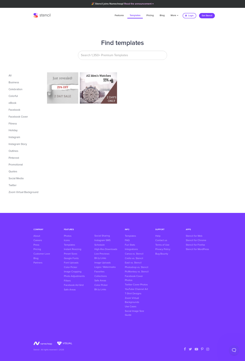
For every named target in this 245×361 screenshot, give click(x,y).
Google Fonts (71, 258)
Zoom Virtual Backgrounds (132, 300)
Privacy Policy (162, 249)
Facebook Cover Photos (134, 278)
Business (14, 82)
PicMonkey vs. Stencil (137, 271)
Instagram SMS (102, 240)
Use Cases (130, 306)
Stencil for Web (194, 236)
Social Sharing (102, 236)
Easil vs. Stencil (133, 262)
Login (189, 15)
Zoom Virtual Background (23, 192)
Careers (37, 240)
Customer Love (41, 254)
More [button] (174, 15)
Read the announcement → (139, 4)
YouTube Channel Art (136, 289)
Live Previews (101, 254)
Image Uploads (102, 262)
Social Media (16, 178)
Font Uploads (71, 262)
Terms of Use (162, 245)
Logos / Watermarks (105, 267)
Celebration (15, 89)
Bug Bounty (161, 254)
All (10, 75)
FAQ (127, 240)
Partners (37, 262)
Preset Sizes (70, 254)
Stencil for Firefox (195, 245)
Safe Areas (70, 289)
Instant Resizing (72, 249)
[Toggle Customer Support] (234, 350)
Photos (67, 236)
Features (119, 15)
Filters (67, 280)
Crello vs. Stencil (134, 258)
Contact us (161, 240)
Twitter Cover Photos (136, 284)
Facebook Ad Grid (74, 285)
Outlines (13, 151)
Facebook (14, 110)
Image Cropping (72, 271)
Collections (100, 276)
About (36, 236)
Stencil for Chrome (196, 240)
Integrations (131, 249)
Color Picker (70, 267)
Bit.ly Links (100, 258)
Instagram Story (18, 144)
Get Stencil (207, 16)
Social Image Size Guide (134, 313)
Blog (162, 15)
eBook (12, 103)
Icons (67, 240)
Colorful (13, 96)
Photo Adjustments (74, 276)
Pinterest (14, 158)
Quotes (13, 171)
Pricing (150, 15)
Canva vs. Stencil (134, 254)
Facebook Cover (18, 117)
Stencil (42, 15)
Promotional (16, 164)
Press (36, 245)
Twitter (13, 185)
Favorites (99, 271)
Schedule (99, 245)
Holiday (13, 130)
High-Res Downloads (105, 249)
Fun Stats (130, 245)
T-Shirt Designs (133, 293)
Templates (135, 15)
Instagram (14, 137)
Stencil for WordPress (197, 249)
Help (157, 236)
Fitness (13, 123)
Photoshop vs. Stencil (136, 267)
